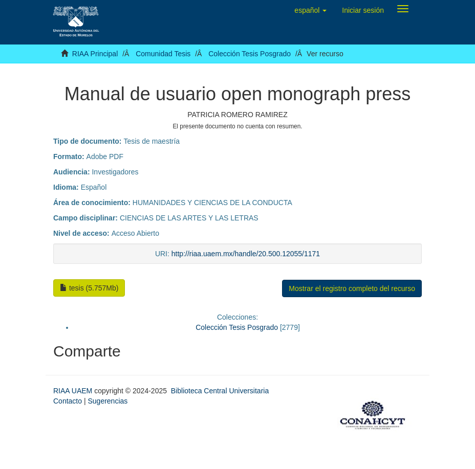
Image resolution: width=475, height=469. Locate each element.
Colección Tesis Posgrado (249, 54)
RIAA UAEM (73, 391)
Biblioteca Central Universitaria (220, 391)
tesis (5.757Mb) (89, 288)
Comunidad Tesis (163, 54)
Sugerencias (107, 401)
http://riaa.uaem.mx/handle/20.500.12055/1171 (245, 254)
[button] (310, 10)
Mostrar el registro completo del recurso (352, 288)
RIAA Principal (95, 54)
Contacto (67, 401)
